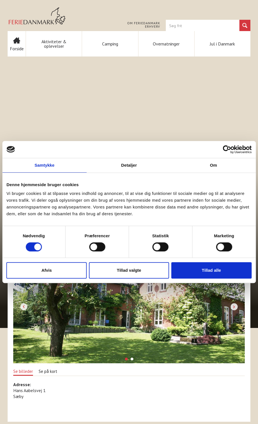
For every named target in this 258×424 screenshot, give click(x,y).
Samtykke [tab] (44, 165)
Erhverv (152, 26)
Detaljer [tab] (129, 165)
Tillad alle (211, 270)
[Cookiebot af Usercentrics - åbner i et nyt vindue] (227, 149)
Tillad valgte (129, 270)
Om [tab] (213, 165)
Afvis (46, 270)
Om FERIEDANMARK (143, 23)
